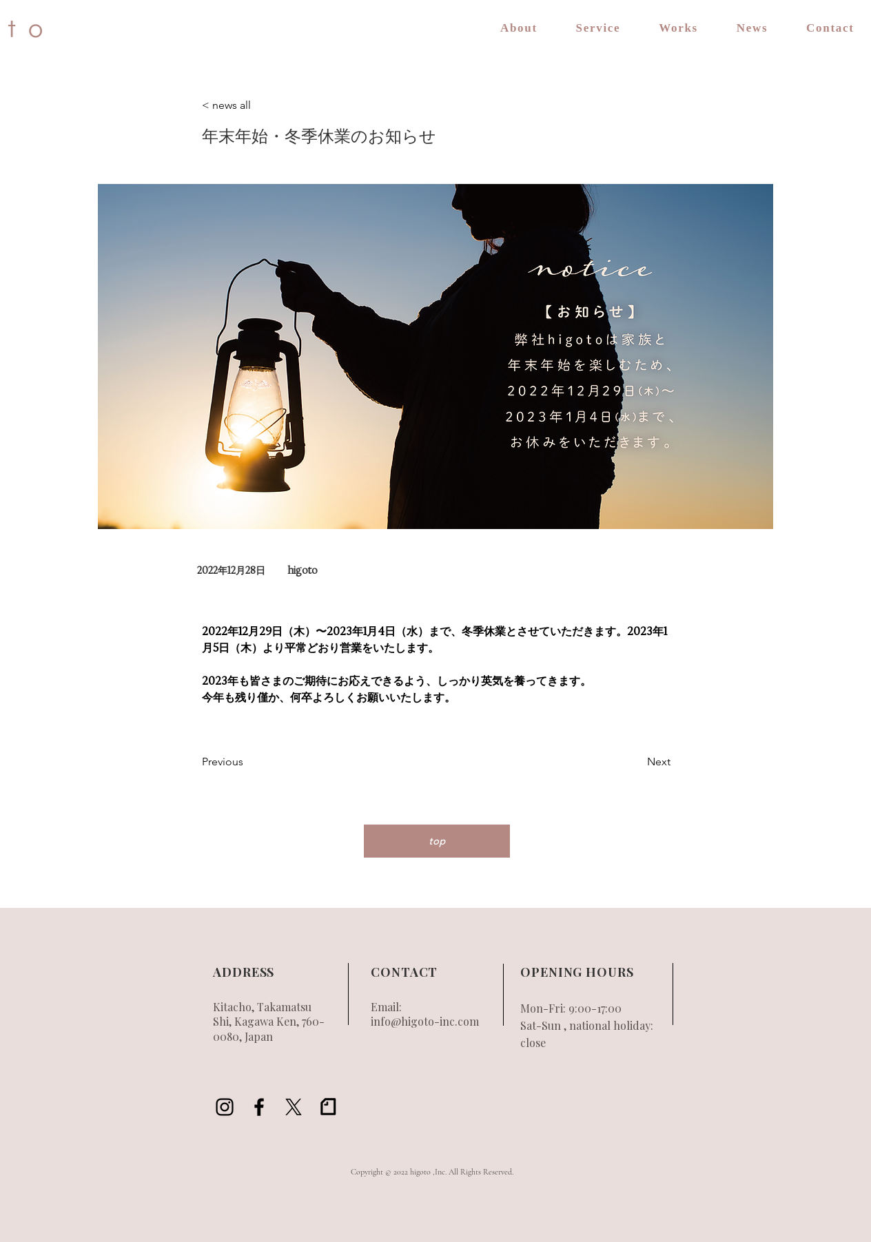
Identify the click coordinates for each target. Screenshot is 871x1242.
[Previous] (247, 762)
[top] (437, 841)
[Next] (636, 762)
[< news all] (247, 106)
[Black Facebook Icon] (259, 1107)
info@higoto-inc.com (425, 1021)
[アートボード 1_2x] (328, 1107)
